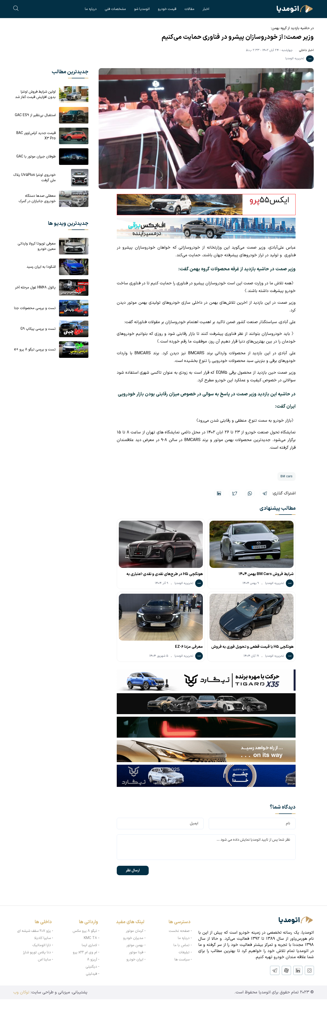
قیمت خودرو (167, 9)
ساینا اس (44, 959)
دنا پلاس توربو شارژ (37, 952)
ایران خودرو (134, 959)
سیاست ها (182, 959)
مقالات (189, 9)
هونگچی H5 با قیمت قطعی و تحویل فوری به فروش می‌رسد (252, 648)
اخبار (206, 9)
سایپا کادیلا (42, 938)
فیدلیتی (91, 974)
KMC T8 (90, 938)
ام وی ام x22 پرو (85, 952)
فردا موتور (136, 952)
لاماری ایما (89, 945)
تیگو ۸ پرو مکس (85, 931)
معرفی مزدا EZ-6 (189, 647)
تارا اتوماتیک (41, 945)
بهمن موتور (134, 945)
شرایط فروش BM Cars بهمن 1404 (266, 574)
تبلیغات (184, 952)
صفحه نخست (179, 931)
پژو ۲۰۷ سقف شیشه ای (34, 931)
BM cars (287, 476)
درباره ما (91, 9)
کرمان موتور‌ (134, 931)
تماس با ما (181, 945)
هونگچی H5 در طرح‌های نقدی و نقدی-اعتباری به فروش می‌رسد (164, 575)
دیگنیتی (91, 966)
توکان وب (21, 992)
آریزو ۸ (92, 959)
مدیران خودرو (133, 938)
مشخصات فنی (115, 9)
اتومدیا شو (142, 9)
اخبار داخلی (306, 50)
